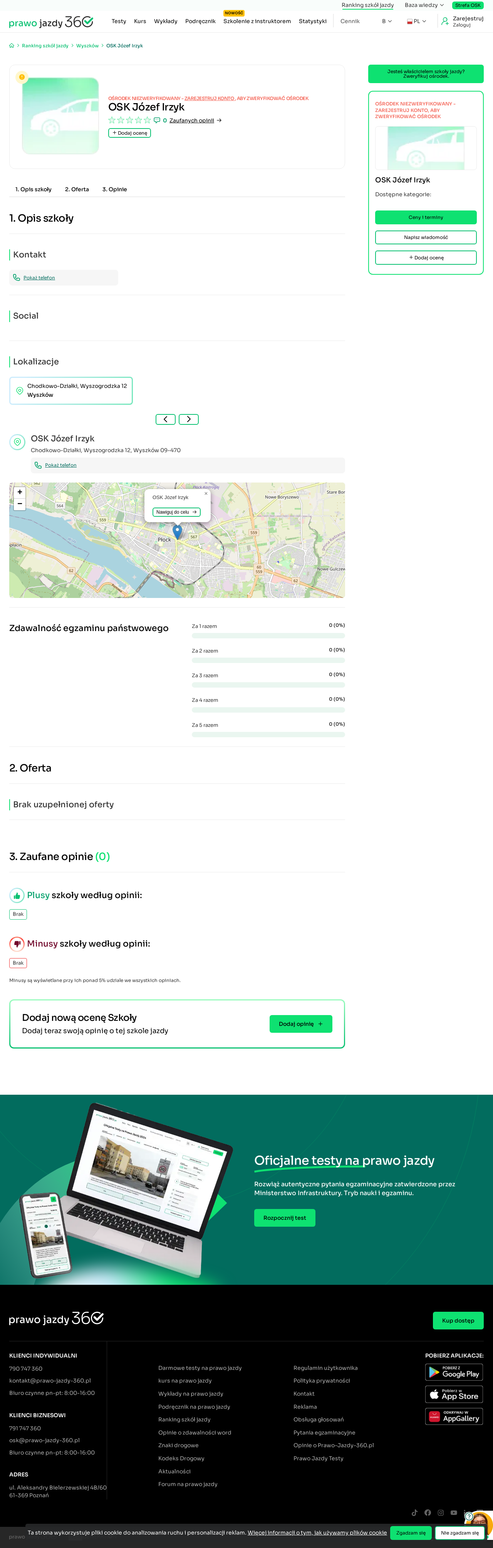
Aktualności (174, 1471)
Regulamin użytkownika (325, 1367)
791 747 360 (25, 1428)
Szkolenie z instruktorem (257, 19)
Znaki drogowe (178, 1445)
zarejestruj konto (209, 98)
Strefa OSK (468, 5)
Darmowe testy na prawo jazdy (200, 1367)
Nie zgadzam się (460, 1533)
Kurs (140, 21)
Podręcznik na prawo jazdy (194, 1406)
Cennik (350, 21)
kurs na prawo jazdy (185, 1380)
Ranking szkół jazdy (368, 5)
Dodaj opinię (301, 1023)
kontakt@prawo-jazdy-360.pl (50, 1380)
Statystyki (313, 21)
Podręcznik (200, 21)
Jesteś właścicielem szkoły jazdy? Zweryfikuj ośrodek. (426, 73)
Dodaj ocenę (129, 133)
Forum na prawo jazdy (188, 1484)
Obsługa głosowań (318, 1419)
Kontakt (304, 1393)
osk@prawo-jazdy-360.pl (44, 1440)
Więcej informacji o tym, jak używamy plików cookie (317, 1532)
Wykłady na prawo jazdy (190, 1393)
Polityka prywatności (321, 1380)
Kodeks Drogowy (181, 1458)
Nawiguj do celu (176, 512)
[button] (177, 532)
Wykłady (166, 21)
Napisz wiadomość (426, 237)
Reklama (305, 1406)
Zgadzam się (411, 1533)
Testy (119, 21)
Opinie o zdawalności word (194, 1432)
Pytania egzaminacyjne (324, 1432)
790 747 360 (25, 1368)
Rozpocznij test (284, 1217)
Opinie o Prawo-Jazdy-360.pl (333, 1445)
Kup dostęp (458, 1320)
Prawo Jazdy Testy (318, 1458)
